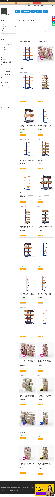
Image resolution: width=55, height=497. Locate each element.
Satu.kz (32, 494)
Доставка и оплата (4, 34)
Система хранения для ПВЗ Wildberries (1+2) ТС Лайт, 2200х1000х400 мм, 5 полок (27, 361)
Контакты (39, 11)
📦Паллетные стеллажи (25, 41)
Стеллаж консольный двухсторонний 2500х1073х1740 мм (27, 92)
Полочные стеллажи (42, 41)
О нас (33, 11)
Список (52, 69)
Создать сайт (2, 0)
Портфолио (3, 24)
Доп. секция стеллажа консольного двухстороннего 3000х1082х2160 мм (27, 193)
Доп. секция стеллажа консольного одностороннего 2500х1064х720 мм (45, 260)
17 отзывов (45, 0)
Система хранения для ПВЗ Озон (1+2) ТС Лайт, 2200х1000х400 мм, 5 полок (27, 429)
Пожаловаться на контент (30, 495)
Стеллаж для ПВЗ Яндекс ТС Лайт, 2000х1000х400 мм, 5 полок (44, 396)
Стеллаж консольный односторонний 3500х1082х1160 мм (27, 227)
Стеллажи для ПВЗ (41, 63)
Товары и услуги (25, 11)
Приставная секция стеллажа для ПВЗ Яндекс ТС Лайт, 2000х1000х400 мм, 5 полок (45, 464)
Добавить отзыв (50, 5)
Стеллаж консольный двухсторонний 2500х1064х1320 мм (27, 327)
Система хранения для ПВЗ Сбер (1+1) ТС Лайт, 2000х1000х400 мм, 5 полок (27, 396)
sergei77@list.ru (6, 77)
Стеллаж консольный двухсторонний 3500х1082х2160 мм (45, 92)
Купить (23, 101)
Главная (17, 11)
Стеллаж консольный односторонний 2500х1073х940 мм (27, 260)
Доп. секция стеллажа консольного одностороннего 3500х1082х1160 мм (27, 294)
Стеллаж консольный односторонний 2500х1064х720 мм (45, 227)
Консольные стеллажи (25, 63)
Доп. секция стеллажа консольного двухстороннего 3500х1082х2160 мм (45, 327)
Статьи (2, 28)
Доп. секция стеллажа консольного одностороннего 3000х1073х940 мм (45, 294)
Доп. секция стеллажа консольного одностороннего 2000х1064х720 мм (45, 126)
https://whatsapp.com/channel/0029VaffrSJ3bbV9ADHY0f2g (8, 88)
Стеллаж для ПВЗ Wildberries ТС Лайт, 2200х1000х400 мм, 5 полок (27, 464)
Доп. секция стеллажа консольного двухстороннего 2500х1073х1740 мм (27, 160)
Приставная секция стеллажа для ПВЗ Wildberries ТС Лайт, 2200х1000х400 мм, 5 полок (45, 361)
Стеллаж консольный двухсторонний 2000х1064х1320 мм (45, 193)
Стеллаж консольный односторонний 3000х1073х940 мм (45, 160)
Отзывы (2, 32)
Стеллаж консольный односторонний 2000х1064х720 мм (27, 126)
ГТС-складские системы (14, 17)
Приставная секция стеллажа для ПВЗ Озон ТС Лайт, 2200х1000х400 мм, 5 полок (45, 430)
